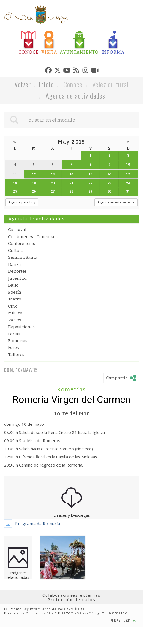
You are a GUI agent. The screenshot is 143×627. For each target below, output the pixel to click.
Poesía (14, 292)
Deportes (17, 271)
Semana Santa (22, 257)
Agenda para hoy (21, 202)
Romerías (17, 340)
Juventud (17, 278)
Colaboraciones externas (71, 595)
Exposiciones (21, 326)
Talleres (16, 354)
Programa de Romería (37, 524)
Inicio (46, 84)
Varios (14, 320)
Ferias (14, 333)
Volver (22, 84)
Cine (12, 306)
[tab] (28, 43)
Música (15, 313)
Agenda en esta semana (116, 202)
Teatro (14, 299)
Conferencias (21, 243)
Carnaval (17, 229)
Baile (13, 285)
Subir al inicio (123, 620)
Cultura (16, 250)
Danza (14, 264)
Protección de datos (71, 599)
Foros (13, 347)
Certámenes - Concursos (33, 236)
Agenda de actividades (75, 95)
